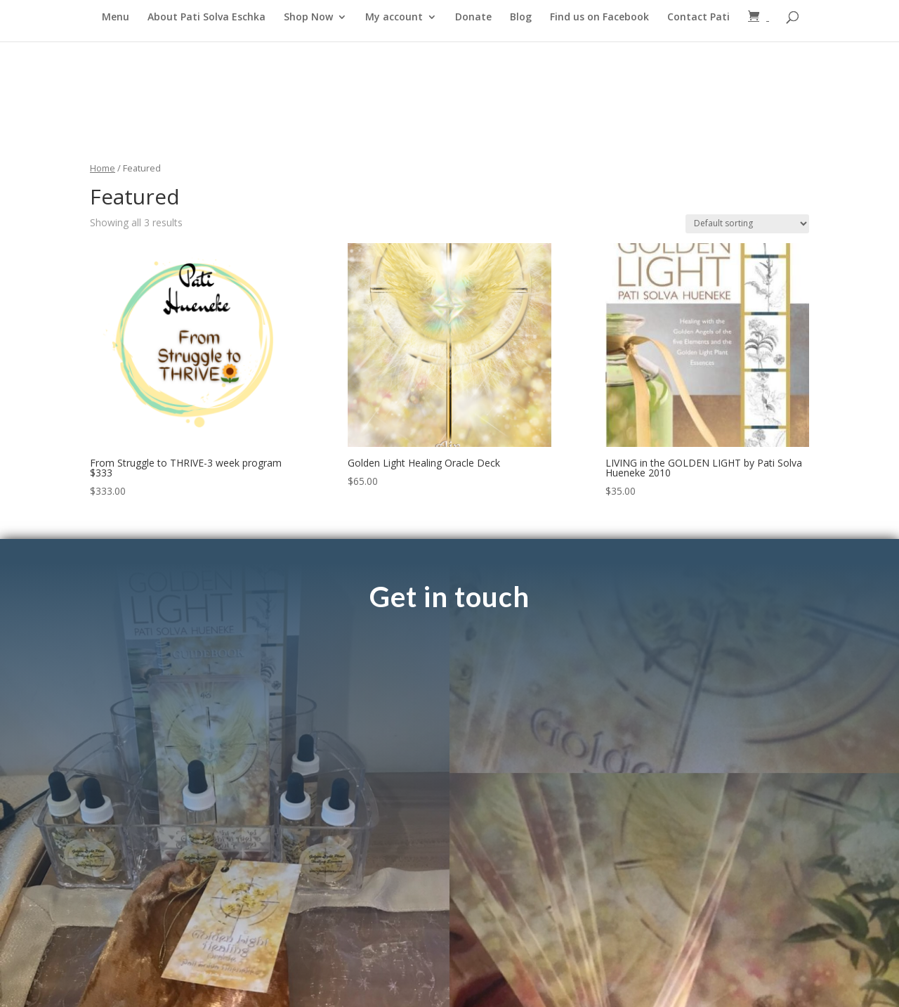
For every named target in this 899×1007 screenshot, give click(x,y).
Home (102, 168)
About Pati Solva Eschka (206, 17)
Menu (115, 17)
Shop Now (308, 17)
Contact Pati (698, 17)
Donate (473, 17)
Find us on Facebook (599, 17)
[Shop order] (747, 223)
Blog (521, 17)
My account (394, 17)
